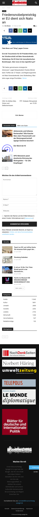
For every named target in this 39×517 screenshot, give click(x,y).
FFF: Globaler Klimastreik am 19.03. (28, 102)
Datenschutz (29, 218)
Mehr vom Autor (22, 125)
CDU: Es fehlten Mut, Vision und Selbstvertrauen (9, 103)
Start (3, 8)
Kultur (4, 151)
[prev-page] (3, 168)
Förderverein (19, 511)
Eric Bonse (8, 26)
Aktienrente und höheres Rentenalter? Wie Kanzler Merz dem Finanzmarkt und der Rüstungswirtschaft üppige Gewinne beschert (24, 136)
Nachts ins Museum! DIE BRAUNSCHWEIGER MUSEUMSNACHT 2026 (22, 280)
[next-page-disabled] (6, 337)
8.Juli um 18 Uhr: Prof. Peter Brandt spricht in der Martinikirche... (23, 269)
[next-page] (6, 168)
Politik (8, 8)
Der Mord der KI (20, 146)
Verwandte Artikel (9, 125)
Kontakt (7, 508)
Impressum (29, 508)
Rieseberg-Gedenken (21, 257)
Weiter (24, 78)
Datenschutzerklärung (17, 508)
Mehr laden (19, 288)
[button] (3, 3)
